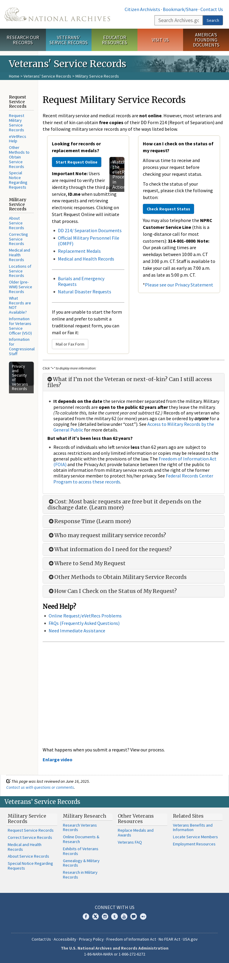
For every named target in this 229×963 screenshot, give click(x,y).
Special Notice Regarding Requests (18, 179)
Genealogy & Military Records (81, 863)
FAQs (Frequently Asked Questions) (84, 623)
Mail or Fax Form (70, 344)
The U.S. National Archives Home (57, 14)
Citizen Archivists (142, 9)
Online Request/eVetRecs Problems (85, 616)
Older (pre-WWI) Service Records (20, 286)
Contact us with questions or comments (40, 787)
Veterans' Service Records (68, 39)
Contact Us (211, 9)
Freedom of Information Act (131, 939)
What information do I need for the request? (109, 549)
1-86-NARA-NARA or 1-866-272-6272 (114, 954)
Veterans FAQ (130, 842)
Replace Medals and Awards (136, 833)
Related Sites (188, 816)
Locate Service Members (195, 836)
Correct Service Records (30, 837)
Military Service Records (27, 818)
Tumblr (114, 916)
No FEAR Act (169, 939)
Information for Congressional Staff (22, 346)
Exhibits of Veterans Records (80, 851)
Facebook (85, 916)
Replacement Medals (79, 251)
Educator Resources (114, 39)
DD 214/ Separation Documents (90, 230)
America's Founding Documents (206, 40)
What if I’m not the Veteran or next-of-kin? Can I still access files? (129, 382)
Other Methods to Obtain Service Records (19, 157)
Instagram (105, 916)
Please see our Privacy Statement (179, 285)
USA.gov (190, 939)
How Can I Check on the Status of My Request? (112, 591)
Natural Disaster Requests (84, 292)
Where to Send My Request (86, 563)
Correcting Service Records (18, 239)
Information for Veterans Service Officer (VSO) (20, 325)
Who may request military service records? (106, 535)
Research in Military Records (80, 875)
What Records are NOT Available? (20, 305)
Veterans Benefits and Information (193, 827)
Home (14, 76)
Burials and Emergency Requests (81, 281)
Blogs (133, 916)
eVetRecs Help (17, 139)
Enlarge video (57, 759)
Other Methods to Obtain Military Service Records (117, 577)
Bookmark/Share (180, 9)
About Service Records (16, 222)
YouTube (124, 916)
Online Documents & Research (81, 839)
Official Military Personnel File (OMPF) (88, 240)
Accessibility (65, 939)
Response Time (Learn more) (89, 521)
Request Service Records (31, 830)
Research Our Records (23, 39)
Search (213, 20)
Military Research (84, 816)
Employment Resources (194, 844)
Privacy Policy (91, 939)
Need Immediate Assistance (77, 631)
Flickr (143, 916)
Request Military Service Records (16, 122)
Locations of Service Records (20, 271)
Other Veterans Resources (136, 818)
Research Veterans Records (80, 827)
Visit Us (160, 40)
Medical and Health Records (19, 254)
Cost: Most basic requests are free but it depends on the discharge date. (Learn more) (124, 505)
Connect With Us (114, 907)
